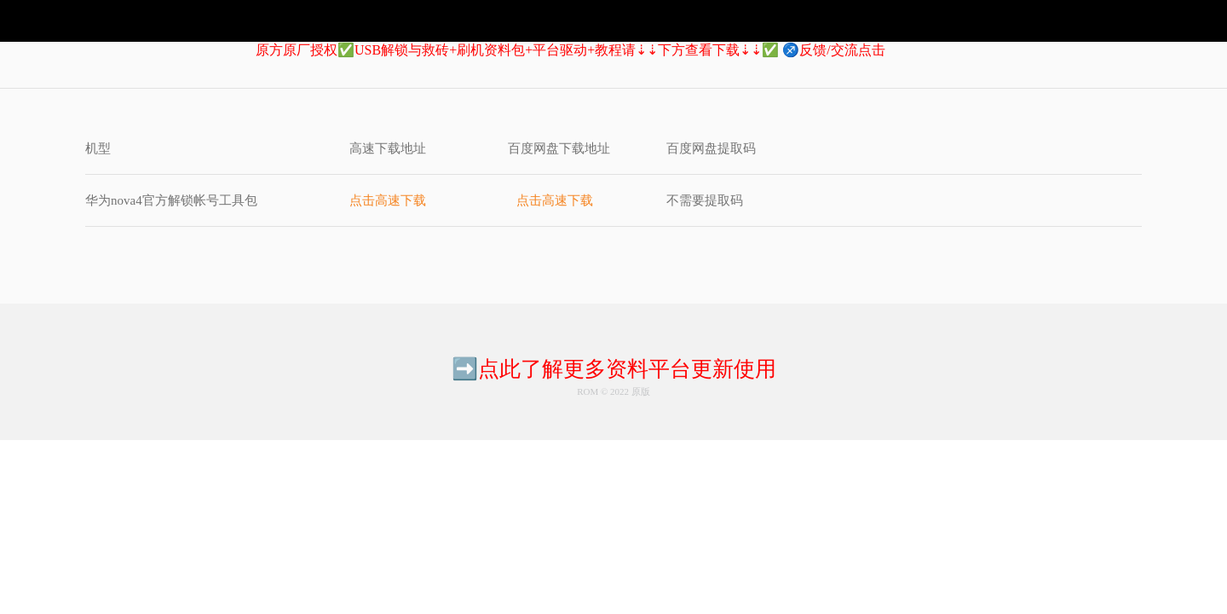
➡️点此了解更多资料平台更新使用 (614, 368)
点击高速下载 (387, 200)
